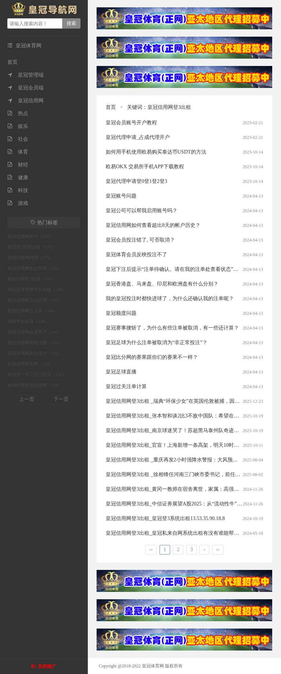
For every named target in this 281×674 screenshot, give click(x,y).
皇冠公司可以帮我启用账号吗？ (141, 210)
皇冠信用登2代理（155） (31, 278)
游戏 (17, 203)
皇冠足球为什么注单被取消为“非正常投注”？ (156, 342)
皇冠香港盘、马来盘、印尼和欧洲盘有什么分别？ (162, 284)
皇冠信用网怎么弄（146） (32, 310)
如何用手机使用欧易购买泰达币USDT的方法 (156, 152)
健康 (17, 177)
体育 (17, 152)
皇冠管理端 (25, 75)
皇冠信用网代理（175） (30, 257)
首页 (12, 62)
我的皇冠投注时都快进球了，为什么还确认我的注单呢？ (170, 298)
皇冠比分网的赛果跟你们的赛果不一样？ (152, 357)
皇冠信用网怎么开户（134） (34, 353)
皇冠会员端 (25, 88)
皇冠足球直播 (121, 372)
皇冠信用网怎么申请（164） (34, 268)
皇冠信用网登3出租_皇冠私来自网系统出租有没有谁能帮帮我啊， (180, 533)
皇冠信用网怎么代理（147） (34, 300)
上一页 (26, 399)
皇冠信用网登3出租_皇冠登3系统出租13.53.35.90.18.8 (165, 518)
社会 (17, 139)
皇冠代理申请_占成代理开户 (138, 137)
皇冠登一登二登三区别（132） (37, 374)
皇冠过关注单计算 (126, 386)
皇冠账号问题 (121, 196)
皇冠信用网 (25, 100)
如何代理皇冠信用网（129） (34, 385)
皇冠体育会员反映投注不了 (136, 254)
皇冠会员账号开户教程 (131, 122)
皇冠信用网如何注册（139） (34, 342)
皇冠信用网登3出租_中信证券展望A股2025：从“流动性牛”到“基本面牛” (186, 504)
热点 (17, 113)
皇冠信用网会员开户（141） (34, 332)
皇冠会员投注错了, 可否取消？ (140, 240)
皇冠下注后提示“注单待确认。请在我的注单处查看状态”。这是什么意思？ (190, 269)
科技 (17, 190)
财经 (17, 164)
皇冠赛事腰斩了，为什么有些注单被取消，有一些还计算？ (172, 328)
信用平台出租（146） (28, 321)
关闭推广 (47, 666)
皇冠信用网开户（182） (30, 236)
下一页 (61, 399)
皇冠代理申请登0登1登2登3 (136, 181)
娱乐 (17, 126)
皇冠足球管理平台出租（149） (37, 289)
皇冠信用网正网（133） (30, 364)
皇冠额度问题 (121, 313)
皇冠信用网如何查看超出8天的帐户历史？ (153, 225)
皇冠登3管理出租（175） (31, 247)
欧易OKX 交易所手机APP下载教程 (145, 166)
